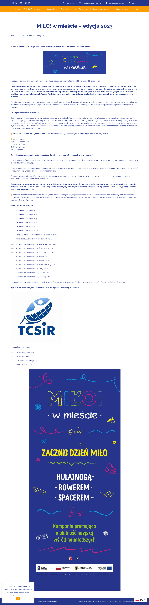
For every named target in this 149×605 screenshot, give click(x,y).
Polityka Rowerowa (32, 9)
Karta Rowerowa (81, 9)
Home (17, 9)
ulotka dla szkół (22, 356)
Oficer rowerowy (115, 601)
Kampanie (51, 9)
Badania (64, 9)
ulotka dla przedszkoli (25, 352)
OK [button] (18, 598)
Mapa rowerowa (122, 9)
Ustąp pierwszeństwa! (101, 9)
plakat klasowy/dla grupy (26, 360)
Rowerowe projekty (130, 601)
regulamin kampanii (24, 364)
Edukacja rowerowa (85, 601)
